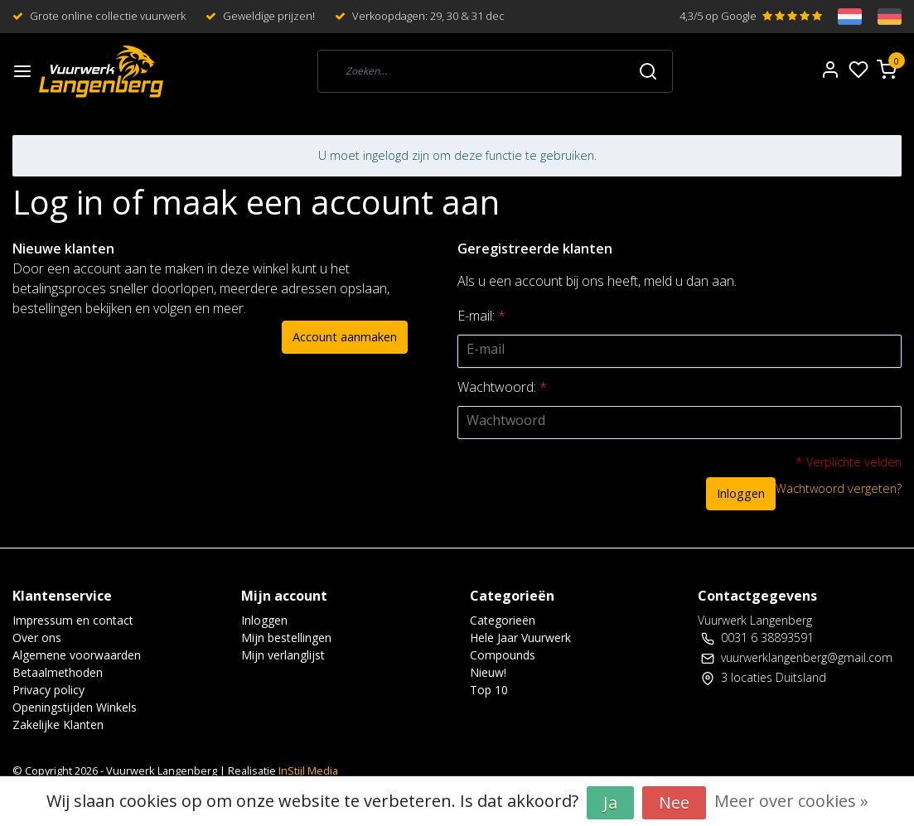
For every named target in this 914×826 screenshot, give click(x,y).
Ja (610, 802)
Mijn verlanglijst (283, 655)
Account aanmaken (345, 337)
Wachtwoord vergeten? (839, 488)
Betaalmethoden (57, 672)
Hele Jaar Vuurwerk (520, 637)
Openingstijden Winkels (74, 707)
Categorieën (502, 620)
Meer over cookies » (791, 801)
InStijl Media (307, 770)
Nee (674, 802)
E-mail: (481, 316)
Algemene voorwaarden (76, 655)
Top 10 (489, 690)
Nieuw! (488, 672)
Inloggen (741, 493)
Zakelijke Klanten (58, 724)
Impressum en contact (72, 620)
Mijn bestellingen (286, 637)
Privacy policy (48, 690)
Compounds (502, 655)
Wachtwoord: (502, 387)
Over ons (36, 637)
